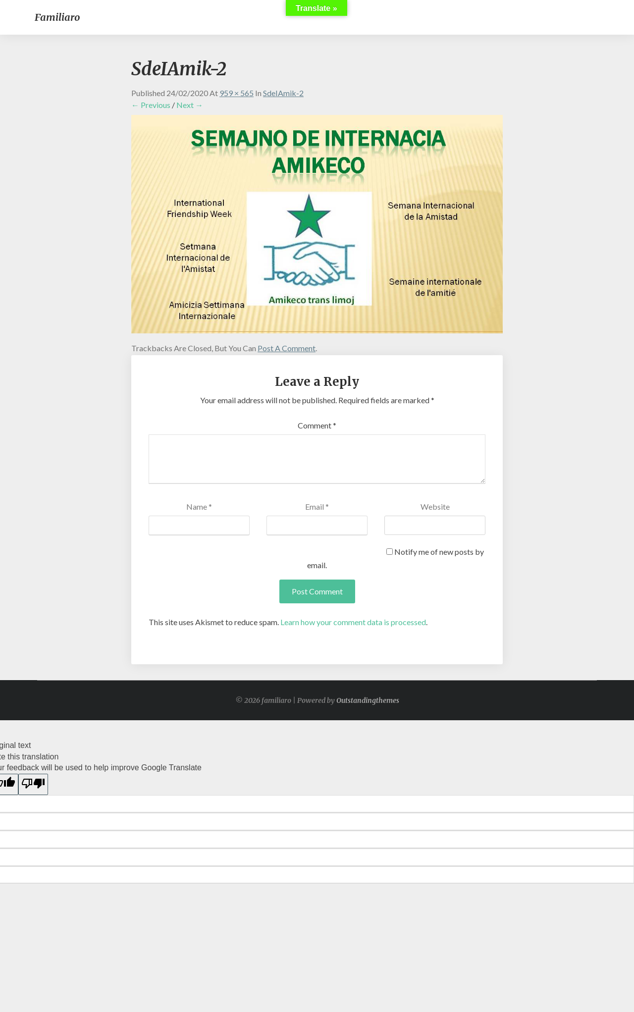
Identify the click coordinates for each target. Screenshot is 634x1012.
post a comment (287, 348)
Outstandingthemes (367, 700)
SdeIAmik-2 (283, 93)
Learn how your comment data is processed (353, 622)
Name (199, 506)
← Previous (150, 104)
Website (435, 506)
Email (317, 506)
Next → (189, 104)
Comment (317, 425)
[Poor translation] (33, 784)
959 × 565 (236, 93)
